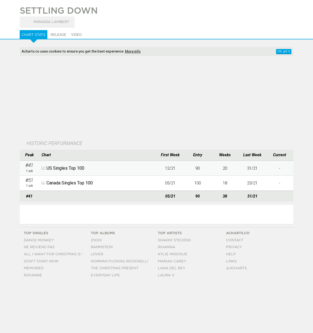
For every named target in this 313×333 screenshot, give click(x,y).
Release (58, 34)
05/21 (170, 183)
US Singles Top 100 (65, 168)
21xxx (96, 289)
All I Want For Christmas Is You (57, 303)
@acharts (236, 317)
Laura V (166, 324)
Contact (234, 289)
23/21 (252, 183)
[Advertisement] (139, 98)
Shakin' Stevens (174, 289)
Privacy (234, 296)
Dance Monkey (39, 289)
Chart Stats (33, 34)
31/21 (252, 168)
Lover (97, 303)
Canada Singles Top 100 (70, 183)
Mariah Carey (172, 310)
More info (133, 51)
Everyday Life (105, 324)
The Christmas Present (114, 317)
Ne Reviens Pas (39, 296)
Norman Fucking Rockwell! (119, 310)
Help (231, 303)
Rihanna (166, 296)
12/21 (170, 168)
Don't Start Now (41, 310)
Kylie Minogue (172, 303)
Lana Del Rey (171, 317)
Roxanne (33, 324)
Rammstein (102, 296)
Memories (34, 317)
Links (231, 310)
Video (76, 34)
